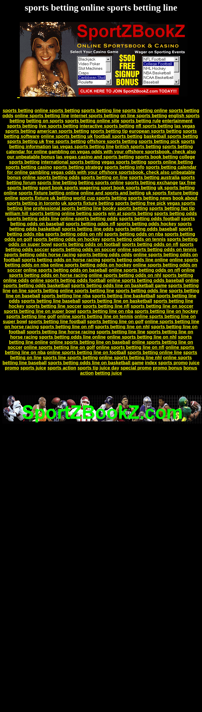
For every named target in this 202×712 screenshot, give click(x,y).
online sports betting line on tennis (95, 316)
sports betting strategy (78, 167)
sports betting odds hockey (146, 223)
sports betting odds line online (134, 259)
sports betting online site (92, 120)
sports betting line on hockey (166, 311)
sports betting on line (104, 177)
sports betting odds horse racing (40, 254)
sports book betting (156, 156)
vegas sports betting (123, 162)
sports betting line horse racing (61, 331)
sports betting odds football (149, 218)
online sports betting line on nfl (130, 347)
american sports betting (63, 131)
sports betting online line (154, 352)
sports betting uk (25, 141)
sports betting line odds (88, 228)
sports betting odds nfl (90, 223)
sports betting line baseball (51, 301)
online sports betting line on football (86, 352)
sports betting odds (175, 213)
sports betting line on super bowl (40, 311)
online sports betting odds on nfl (144, 270)
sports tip (87, 367)
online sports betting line (42, 115)
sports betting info (124, 167)
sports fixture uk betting (45, 198)
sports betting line (101, 110)
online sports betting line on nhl (141, 337)
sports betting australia (154, 177)
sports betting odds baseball (146, 228)
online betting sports (84, 213)
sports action (61, 367)
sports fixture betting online (48, 192)
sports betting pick (159, 141)
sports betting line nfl (106, 306)
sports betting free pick (140, 203)
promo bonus (167, 367)
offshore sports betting (112, 141)
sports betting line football (57, 321)
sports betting (18, 110)
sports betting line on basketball (117, 301)
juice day (109, 367)
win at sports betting (130, 213)
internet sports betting (94, 115)
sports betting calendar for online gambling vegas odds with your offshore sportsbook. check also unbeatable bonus (101, 172)
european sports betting (155, 131)
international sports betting (70, 162)
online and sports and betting (113, 192)
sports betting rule (141, 120)
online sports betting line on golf (59, 347)
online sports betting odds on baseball (65, 270)
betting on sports (45, 120)
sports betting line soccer (54, 306)
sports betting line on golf (115, 321)
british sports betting (138, 146)
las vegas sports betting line (83, 146)
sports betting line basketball (123, 295)
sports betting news (149, 198)
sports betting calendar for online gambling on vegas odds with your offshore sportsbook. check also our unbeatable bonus (101, 151)
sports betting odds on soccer (83, 249)
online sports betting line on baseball (89, 342)
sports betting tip (109, 131)
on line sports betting (143, 115)
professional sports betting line (67, 208)
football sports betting (118, 136)
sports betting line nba (66, 295)
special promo (136, 367)
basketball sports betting (171, 136)
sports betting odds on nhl (74, 234)
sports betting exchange (151, 182)
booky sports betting (125, 208)
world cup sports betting (100, 198)
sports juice (33, 367)
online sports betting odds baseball (145, 280)
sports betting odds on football (87, 244)
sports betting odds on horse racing (61, 259)
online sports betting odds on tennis (156, 249)
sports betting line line (121, 331)
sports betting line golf (31, 316)
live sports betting (59, 126)
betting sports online (100, 182)
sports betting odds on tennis (133, 239)
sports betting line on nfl (67, 326)
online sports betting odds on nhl (125, 275)
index (151, 362)
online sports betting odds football (67, 280)
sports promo (173, 362)
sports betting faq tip (172, 208)
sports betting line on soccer (162, 306)
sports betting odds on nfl (150, 244)
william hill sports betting (32, 213)
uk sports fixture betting (87, 203)
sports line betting (57, 182)
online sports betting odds (51, 177)
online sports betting (57, 110)
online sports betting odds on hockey (90, 264)
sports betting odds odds (104, 254)
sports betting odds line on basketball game (119, 285)
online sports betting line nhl (130, 357)
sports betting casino (29, 167)
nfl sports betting (154, 126)
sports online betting (170, 162)
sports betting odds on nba (133, 234)
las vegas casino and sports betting (95, 156)
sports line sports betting (70, 357)
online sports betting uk (67, 136)
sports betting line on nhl (122, 326)
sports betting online (144, 110)
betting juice (108, 373)
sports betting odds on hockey (66, 239)
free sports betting (66, 141)
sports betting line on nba (105, 311)
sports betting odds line (33, 218)
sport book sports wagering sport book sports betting (97, 187)
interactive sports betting (107, 126)
